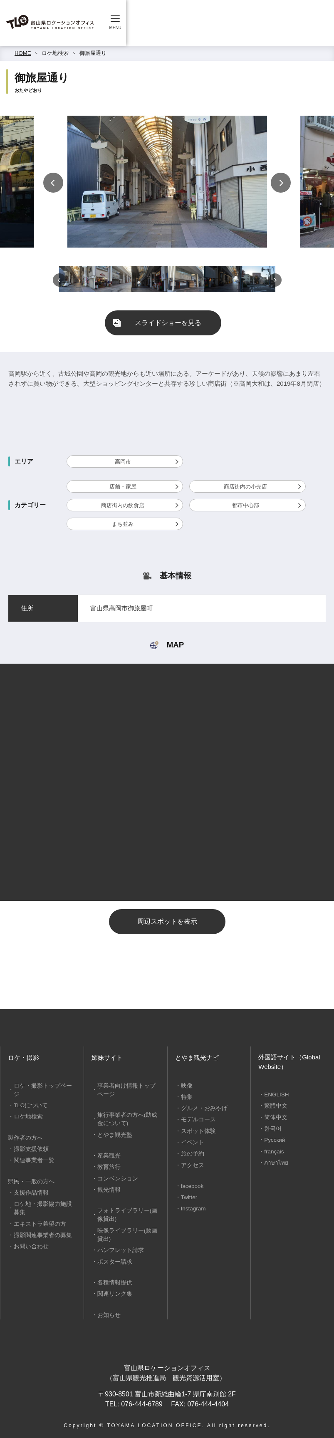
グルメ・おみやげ (202, 1108)
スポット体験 (197, 1130)
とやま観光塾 (113, 1134)
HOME (23, 53)
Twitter (189, 1195)
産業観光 (108, 1154)
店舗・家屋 (122, 486)
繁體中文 (274, 1106)
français (273, 1150)
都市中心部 (245, 505)
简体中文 (274, 1117)
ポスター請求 (113, 1258)
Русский (274, 1139)
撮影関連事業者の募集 (40, 1224)
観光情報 (108, 1188)
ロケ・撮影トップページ (43, 1086)
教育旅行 (108, 1166)
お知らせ (108, 1311)
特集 (186, 1096)
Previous (53, 183)
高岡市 (123, 462)
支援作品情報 (29, 1183)
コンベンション (116, 1177)
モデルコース (197, 1119)
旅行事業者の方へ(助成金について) (127, 1118)
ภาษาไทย (275, 1161)
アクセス (191, 1163)
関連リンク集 (113, 1290)
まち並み (123, 524)
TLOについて (29, 1096)
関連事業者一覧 (32, 1151)
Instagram (193, 1206)
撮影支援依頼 (29, 1139)
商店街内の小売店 (245, 486)
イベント (191, 1141)
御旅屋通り (92, 53)
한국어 (272, 1128)
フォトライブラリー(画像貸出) (127, 1212)
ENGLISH (276, 1094)
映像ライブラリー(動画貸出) (127, 1232)
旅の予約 (191, 1152)
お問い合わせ (29, 1235)
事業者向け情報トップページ (126, 1090)
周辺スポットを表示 (167, 921)
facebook (192, 1184)
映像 (186, 1086)
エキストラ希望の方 (37, 1213)
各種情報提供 (113, 1279)
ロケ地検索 (55, 53)
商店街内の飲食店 (122, 505)
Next (281, 183)
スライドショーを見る (168, 322)
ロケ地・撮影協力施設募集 (43, 1197)
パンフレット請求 (118, 1247)
